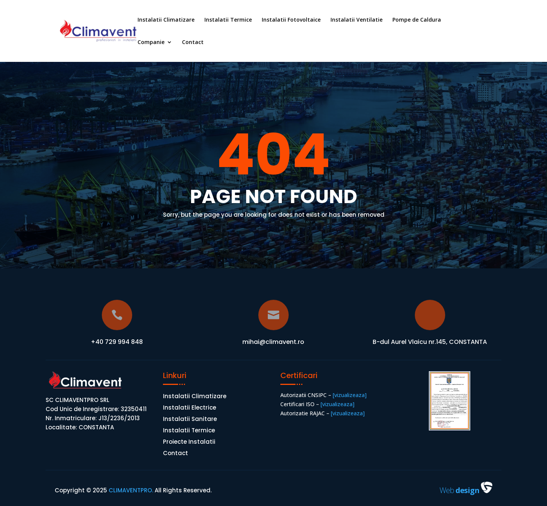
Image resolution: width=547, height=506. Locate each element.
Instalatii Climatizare (166, 20)
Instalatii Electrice (189, 408)
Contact (193, 42)
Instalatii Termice (228, 20)
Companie (151, 42)
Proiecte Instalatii (189, 442)
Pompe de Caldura (416, 20)
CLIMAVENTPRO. (130, 490)
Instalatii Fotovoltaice (291, 20)
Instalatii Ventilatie (356, 20)
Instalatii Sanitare (190, 419)
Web (460, 490)
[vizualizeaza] (349, 395)
